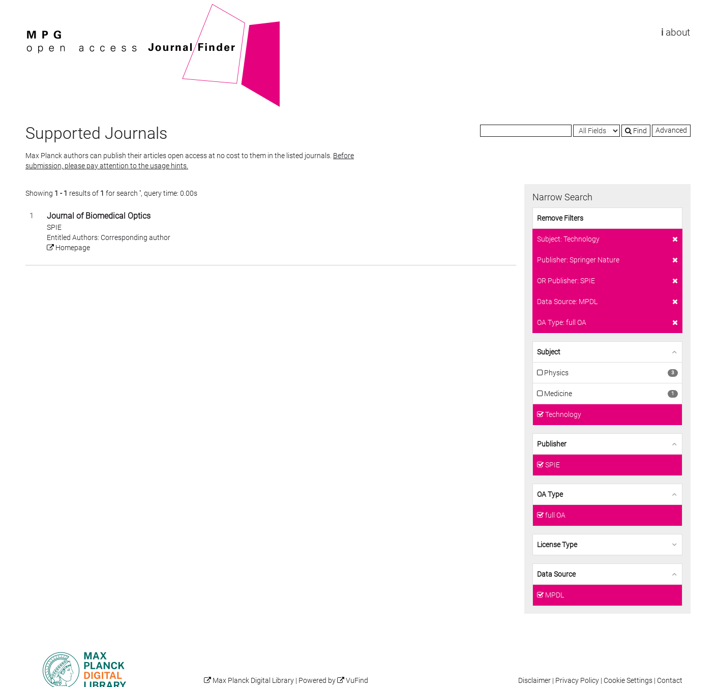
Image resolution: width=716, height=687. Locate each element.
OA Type (550, 494)
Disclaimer (534, 680)
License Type (557, 545)
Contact (669, 680)
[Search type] (596, 131)
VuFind (41, 8)
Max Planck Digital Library (253, 680)
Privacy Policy (577, 680)
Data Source (556, 574)
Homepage (68, 248)
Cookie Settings (628, 680)
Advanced (671, 130)
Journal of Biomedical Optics (99, 216)
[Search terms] (526, 131)
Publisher (551, 444)
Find (636, 131)
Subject (548, 352)
